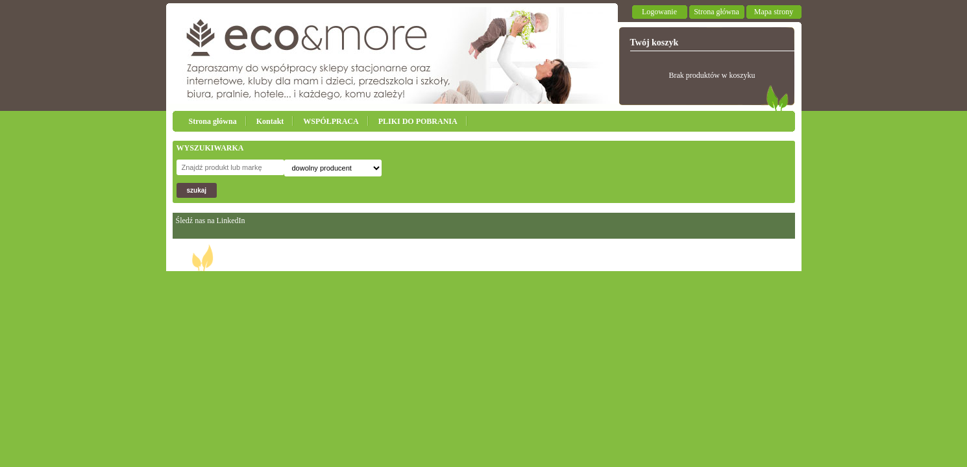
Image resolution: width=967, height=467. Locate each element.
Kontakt (270, 121)
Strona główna (716, 11)
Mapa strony (773, 11)
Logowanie (659, 11)
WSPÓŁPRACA (330, 121)
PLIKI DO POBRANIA (418, 121)
